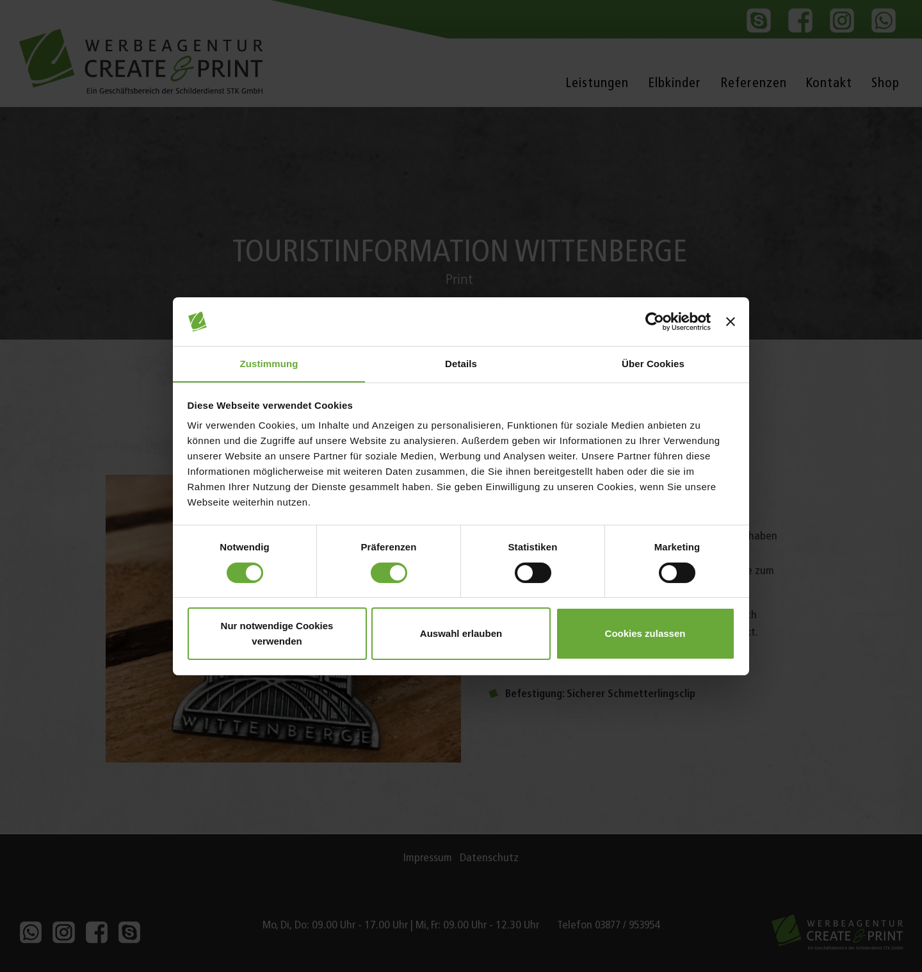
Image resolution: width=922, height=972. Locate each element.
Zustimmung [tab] (269, 363)
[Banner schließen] (730, 321)
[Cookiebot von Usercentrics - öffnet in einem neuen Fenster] (655, 321)
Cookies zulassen (645, 634)
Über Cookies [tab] (653, 363)
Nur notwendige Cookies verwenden (277, 634)
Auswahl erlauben (461, 634)
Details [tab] (461, 363)
